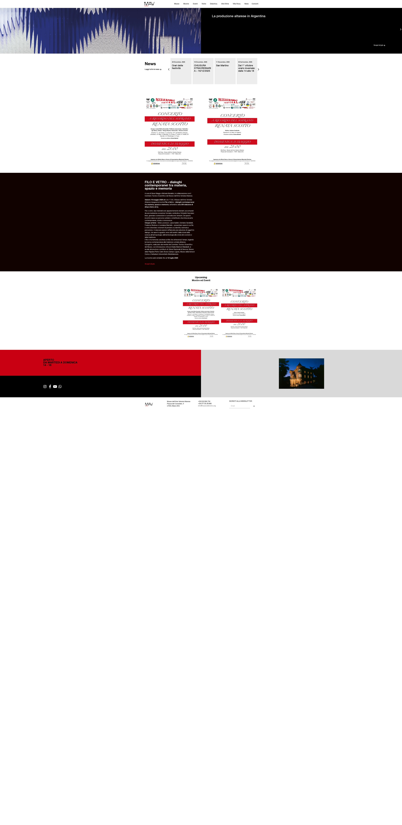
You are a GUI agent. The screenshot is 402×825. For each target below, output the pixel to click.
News (247, 4)
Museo (177, 4)
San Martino (222, 66)
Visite (204, 4)
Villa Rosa (237, 4)
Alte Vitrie (225, 4)
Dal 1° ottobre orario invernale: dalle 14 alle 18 (246, 68)
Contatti (255, 4)
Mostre (186, 4)
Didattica (214, 4)
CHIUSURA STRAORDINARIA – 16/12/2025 (202, 68)
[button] (1, 29)
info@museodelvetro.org (207, 406)
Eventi (196, 4)
